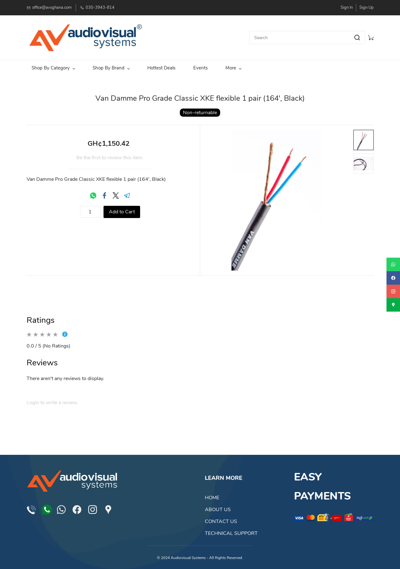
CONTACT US (221, 521)
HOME (212, 497)
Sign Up (366, 7)
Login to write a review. (52, 402)
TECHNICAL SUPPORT (231, 533)
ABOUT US (218, 509)
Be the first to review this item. (110, 157)
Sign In (347, 7)
